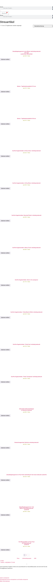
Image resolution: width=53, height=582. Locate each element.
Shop (18, 558)
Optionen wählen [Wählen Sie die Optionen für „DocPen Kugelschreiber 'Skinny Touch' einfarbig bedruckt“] (5, 253)
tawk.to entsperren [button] (4, 578)
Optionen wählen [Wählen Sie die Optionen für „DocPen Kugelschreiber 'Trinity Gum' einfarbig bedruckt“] (5, 349)
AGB (35, 558)
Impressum (30, 564)
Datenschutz (23, 564)
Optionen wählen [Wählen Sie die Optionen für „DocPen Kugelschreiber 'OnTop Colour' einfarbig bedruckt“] (5, 156)
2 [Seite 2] (26, 555)
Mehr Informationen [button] (5, 581)
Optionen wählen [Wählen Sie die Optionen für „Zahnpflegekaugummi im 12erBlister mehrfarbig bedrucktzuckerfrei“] (5, 515)
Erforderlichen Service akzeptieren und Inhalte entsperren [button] (14, 579)
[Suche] (52, 8)
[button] (26, 18)
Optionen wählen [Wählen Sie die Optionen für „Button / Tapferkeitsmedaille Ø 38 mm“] (5, 124)
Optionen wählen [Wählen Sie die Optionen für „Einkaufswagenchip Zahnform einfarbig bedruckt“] (5, 447)
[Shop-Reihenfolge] (43, 26)
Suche (1, 7)
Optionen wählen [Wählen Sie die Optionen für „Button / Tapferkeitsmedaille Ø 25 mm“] (5, 91)
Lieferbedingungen (26, 558)
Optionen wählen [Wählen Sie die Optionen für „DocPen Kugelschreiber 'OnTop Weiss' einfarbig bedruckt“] (5, 188)
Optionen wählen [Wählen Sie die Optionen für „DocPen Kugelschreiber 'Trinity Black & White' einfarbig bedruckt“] (5, 317)
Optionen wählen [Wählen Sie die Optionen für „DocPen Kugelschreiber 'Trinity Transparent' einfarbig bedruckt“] (5, 382)
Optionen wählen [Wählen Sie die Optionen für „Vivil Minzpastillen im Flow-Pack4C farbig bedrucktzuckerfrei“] (5, 550)
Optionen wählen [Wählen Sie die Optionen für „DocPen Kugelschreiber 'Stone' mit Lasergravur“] (5, 285)
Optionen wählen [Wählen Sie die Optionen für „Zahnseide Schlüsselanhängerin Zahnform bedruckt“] (5, 415)
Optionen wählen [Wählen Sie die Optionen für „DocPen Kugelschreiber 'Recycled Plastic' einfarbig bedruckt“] (5, 220)
